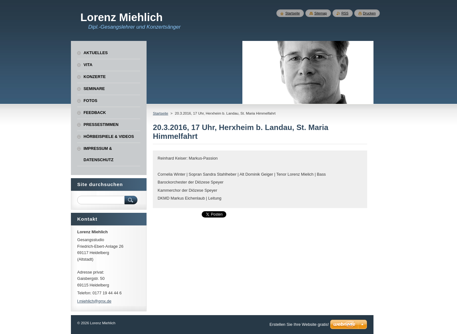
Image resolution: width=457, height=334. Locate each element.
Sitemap (320, 13)
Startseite (160, 113)
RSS (344, 13)
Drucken (369, 13)
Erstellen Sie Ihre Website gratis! (299, 324)
